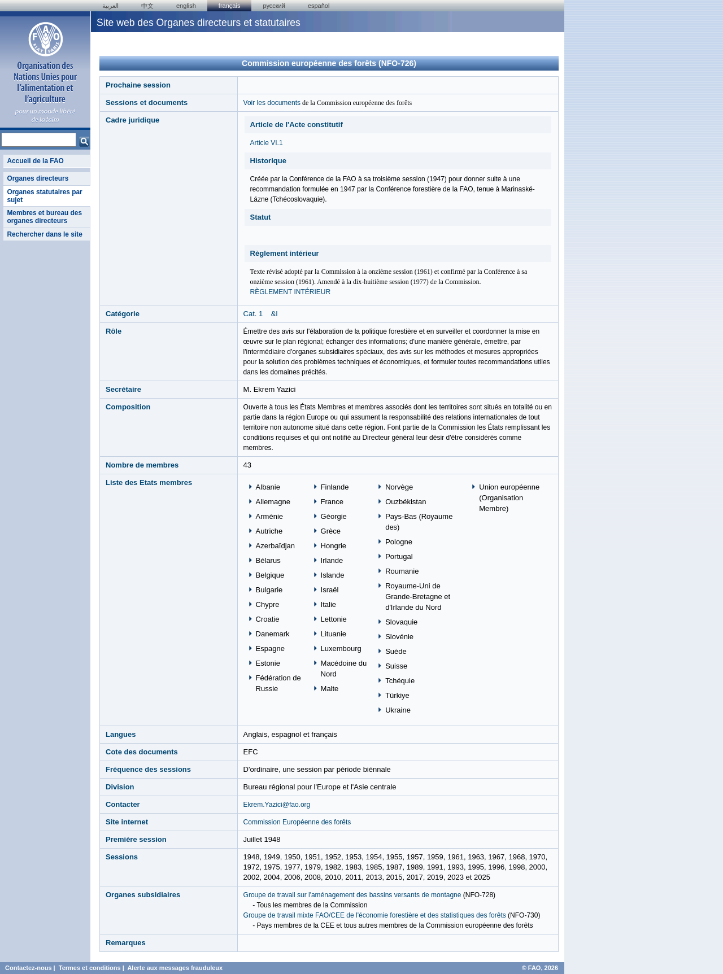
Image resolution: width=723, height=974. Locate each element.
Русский (274, 5)
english (186, 5)
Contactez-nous (28, 967)
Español (319, 5)
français (230, 5)
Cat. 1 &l (260, 313)
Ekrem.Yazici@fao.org (277, 805)
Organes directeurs (37, 178)
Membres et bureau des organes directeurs (44, 217)
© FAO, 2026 (540, 967)
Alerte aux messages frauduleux (175, 967)
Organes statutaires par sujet (44, 196)
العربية (110, 5)
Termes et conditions (90, 967)
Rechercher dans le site (44, 234)
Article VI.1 (266, 143)
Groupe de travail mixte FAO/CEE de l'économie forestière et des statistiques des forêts (374, 915)
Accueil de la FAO (35, 161)
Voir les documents (271, 103)
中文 (147, 5)
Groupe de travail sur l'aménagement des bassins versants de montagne (352, 895)
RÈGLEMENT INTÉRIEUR (290, 292)
